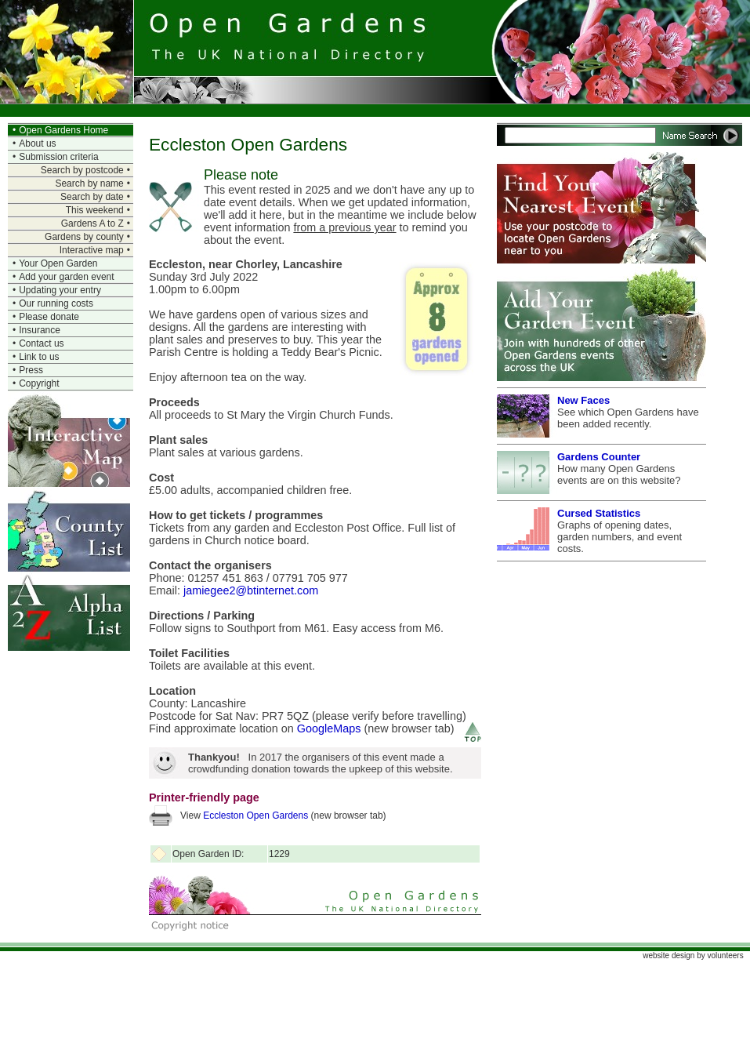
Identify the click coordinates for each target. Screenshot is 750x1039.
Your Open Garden (58, 263)
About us (37, 143)
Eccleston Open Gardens (255, 815)
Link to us (39, 356)
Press (31, 370)
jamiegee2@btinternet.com (250, 590)
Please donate (49, 316)
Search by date (92, 196)
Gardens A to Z (92, 223)
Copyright (39, 383)
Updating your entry (60, 290)
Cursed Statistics (598, 513)
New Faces (583, 400)
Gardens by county (84, 236)
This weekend (95, 210)
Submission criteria (58, 156)
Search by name (89, 183)
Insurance (39, 330)
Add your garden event (66, 276)
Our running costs (56, 303)
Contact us (41, 343)
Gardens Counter (598, 457)
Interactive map (92, 250)
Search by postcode (82, 170)
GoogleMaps (329, 728)
